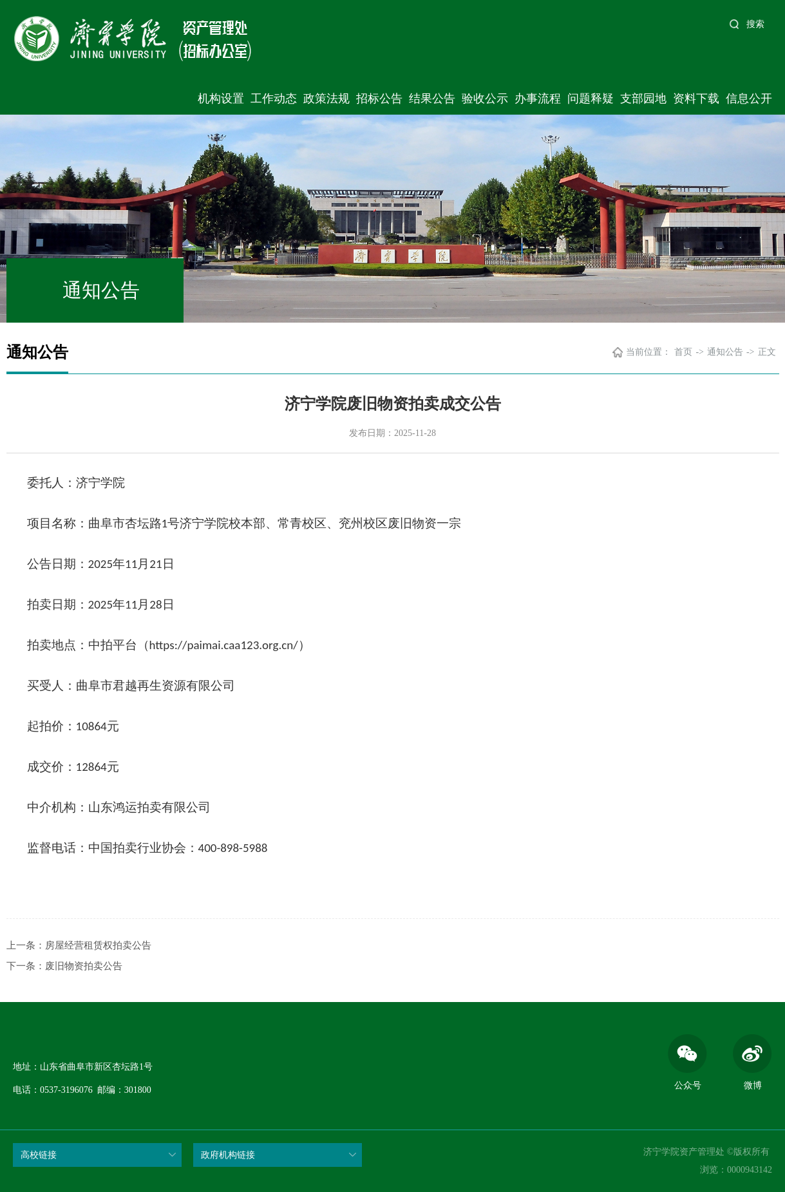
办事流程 (538, 98)
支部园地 (643, 98)
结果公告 (432, 98)
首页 (683, 352)
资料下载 (696, 98)
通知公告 (725, 352)
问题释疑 (590, 98)
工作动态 (274, 98)
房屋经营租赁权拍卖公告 (98, 945)
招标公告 (379, 98)
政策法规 (326, 98)
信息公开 (749, 98)
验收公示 (485, 98)
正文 (767, 352)
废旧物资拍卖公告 (83, 966)
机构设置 (221, 98)
